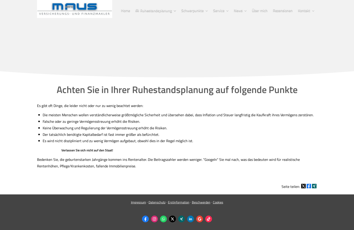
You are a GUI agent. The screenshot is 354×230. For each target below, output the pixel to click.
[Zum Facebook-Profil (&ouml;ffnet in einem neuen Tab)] (145, 219)
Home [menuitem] (125, 10)
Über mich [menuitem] (260, 10)
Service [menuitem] (218, 10)
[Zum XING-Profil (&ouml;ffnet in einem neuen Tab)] (181, 219)
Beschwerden (201, 202)
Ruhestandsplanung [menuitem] (153, 10)
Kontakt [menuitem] (304, 10)
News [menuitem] (238, 10)
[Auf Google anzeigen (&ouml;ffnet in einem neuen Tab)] (199, 219)
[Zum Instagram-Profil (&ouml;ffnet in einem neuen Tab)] (154, 219)
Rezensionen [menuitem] (283, 10)
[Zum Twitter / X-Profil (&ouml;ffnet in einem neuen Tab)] (172, 219)
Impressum (138, 202)
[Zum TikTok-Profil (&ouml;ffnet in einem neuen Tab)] (208, 219)
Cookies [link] (218, 202)
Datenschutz (157, 202)
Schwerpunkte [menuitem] (192, 10)
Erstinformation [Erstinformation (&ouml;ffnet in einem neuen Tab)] (178, 202)
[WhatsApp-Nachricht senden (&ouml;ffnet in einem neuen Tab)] (163, 219)
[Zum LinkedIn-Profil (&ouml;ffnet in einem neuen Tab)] (190, 219)
